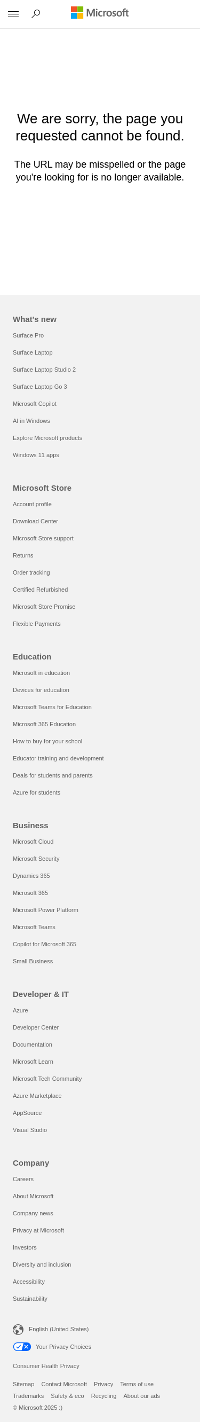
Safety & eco (67, 1396)
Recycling (104, 1396)
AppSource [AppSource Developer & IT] (27, 1113)
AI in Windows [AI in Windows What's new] (31, 421)
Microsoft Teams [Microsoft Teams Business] (34, 927)
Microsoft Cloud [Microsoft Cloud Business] (33, 841)
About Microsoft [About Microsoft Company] (33, 1196)
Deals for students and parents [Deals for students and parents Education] (53, 775)
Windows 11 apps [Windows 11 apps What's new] (36, 455)
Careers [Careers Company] (23, 1179)
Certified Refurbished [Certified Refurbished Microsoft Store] (40, 589)
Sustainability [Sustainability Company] (30, 1298)
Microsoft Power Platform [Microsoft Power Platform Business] (45, 910)
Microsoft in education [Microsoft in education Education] (41, 673)
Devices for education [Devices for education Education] (41, 690)
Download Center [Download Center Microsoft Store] (35, 521)
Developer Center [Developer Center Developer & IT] (36, 1027)
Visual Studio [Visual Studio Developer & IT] (30, 1130)
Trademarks (28, 1396)
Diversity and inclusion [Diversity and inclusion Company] (42, 1264)
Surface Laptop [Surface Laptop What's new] (33, 352)
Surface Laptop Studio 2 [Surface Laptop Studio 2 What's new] (44, 369)
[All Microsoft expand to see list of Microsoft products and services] (13, 14)
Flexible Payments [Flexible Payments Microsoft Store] (37, 623)
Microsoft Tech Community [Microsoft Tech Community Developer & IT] (47, 1078)
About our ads (142, 1396)
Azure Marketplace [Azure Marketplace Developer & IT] (37, 1096)
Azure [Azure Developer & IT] (20, 1010)
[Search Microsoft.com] (37, 13)
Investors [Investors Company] (25, 1247)
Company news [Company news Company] (33, 1213)
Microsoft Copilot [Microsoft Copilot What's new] (35, 403)
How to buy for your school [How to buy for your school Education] (47, 741)
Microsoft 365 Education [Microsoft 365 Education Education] (44, 724)
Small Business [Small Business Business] (33, 961)
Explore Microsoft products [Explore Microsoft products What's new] (47, 438)
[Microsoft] (100, 13)
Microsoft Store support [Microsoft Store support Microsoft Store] (43, 538)
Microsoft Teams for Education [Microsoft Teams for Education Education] (52, 707)
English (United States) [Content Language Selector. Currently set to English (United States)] (59, 1329)
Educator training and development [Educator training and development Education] (58, 758)
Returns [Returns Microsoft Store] (23, 555)
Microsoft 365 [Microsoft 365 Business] (30, 893)
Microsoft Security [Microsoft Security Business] (36, 858)
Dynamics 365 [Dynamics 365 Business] (31, 876)
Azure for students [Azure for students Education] (36, 792)
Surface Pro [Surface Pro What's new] (28, 335)
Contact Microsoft (64, 1384)
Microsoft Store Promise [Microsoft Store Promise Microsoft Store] (44, 606)
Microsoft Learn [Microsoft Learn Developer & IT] (33, 1061)
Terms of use (137, 1384)
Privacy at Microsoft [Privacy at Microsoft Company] (38, 1230)
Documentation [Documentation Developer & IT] (32, 1044)
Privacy (103, 1384)
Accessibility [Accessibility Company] (29, 1281)
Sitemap (23, 1384)
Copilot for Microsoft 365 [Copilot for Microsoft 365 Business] (44, 944)
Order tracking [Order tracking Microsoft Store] (31, 572)
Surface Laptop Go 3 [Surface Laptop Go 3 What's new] (40, 386)
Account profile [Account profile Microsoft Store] (32, 504)
